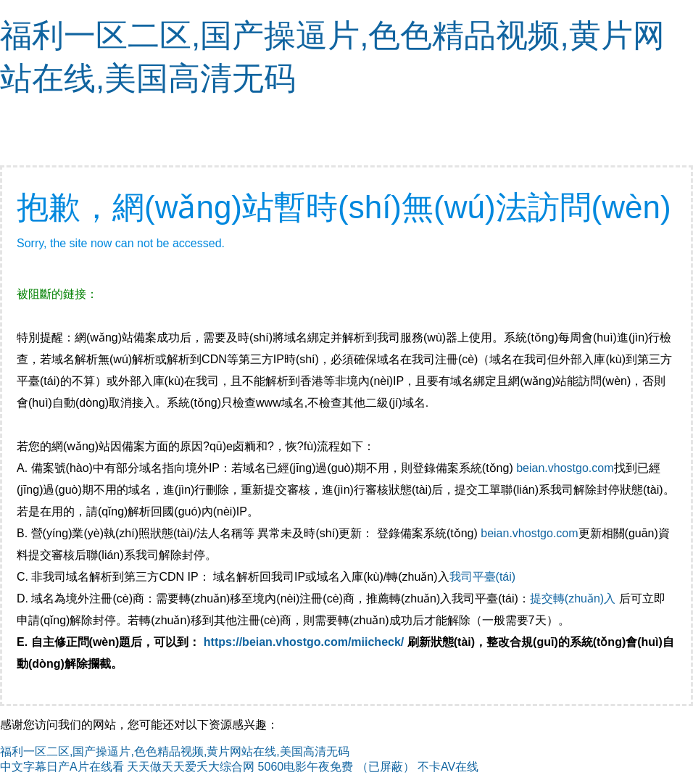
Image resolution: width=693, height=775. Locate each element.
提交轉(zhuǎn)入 (572, 598)
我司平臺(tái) (484, 577)
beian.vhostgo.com (564, 468)
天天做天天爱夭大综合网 (190, 767)
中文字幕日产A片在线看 (62, 767)
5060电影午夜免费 (306, 767)
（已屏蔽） (386, 767)
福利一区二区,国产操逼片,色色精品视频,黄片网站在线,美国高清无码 (174, 751)
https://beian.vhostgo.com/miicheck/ (304, 642)
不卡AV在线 (448, 767)
